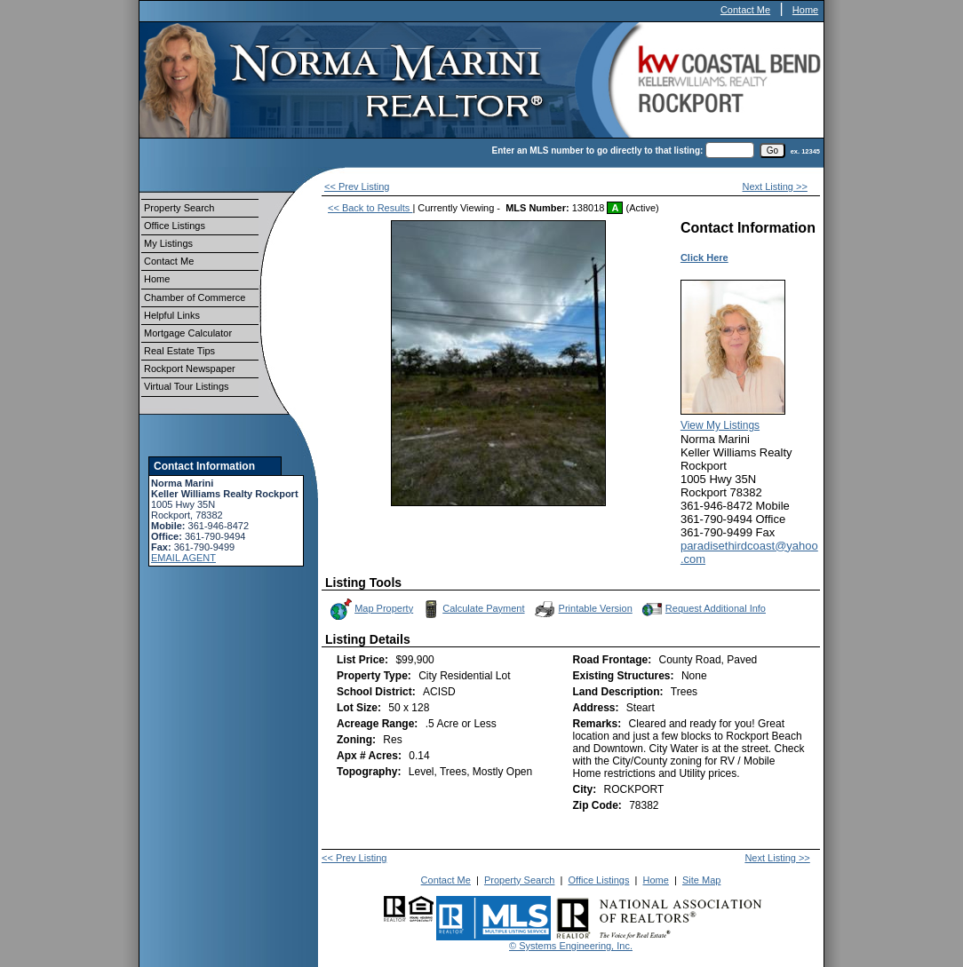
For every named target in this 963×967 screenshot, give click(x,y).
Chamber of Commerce (194, 297)
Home (805, 9)
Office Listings (174, 225)
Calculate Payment (471, 609)
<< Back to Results (370, 207)
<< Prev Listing (356, 186)
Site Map (701, 880)
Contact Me (745, 9)
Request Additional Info (702, 609)
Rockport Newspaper (189, 368)
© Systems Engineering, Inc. (571, 945)
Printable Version (583, 609)
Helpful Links (172, 315)
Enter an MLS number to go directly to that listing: (598, 150)
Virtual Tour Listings (186, 386)
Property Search (179, 207)
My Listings (168, 243)
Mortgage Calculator (188, 333)
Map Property (371, 609)
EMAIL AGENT (183, 557)
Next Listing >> (775, 186)
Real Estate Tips (179, 350)
